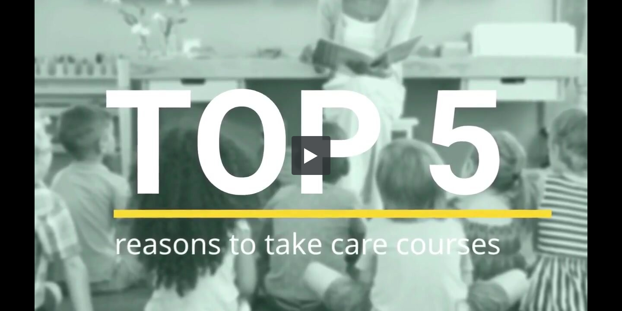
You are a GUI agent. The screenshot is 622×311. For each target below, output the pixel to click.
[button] (311, 155)
